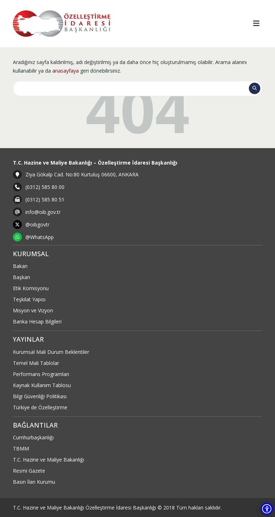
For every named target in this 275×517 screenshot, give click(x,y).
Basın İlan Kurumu (34, 481)
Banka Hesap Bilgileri (37, 321)
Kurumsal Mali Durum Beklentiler (51, 351)
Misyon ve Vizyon (33, 310)
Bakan (20, 266)
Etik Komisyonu (31, 288)
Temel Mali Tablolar (36, 363)
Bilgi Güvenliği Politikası (40, 396)
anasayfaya (65, 70)
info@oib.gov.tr (43, 212)
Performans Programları (41, 374)
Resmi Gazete (29, 470)
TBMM (21, 448)
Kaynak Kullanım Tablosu (42, 385)
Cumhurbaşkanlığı (33, 437)
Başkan (21, 277)
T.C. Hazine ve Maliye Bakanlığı (48, 459)
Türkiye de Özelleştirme (40, 407)
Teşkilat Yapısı (29, 299)
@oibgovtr (37, 224)
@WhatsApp (39, 237)
